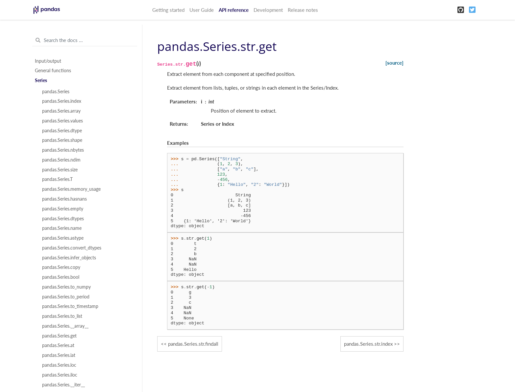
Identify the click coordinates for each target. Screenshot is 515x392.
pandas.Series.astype (63, 238)
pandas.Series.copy (61, 267)
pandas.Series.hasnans (64, 199)
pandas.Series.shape (62, 140)
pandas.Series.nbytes (63, 150)
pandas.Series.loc (59, 365)
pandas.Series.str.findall (193, 344)
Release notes (303, 10)
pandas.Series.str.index (368, 344)
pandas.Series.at (58, 345)
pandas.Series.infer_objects (69, 257)
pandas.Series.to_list (62, 316)
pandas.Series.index (61, 101)
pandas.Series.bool (60, 277)
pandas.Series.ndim (61, 160)
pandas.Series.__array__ (65, 326)
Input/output (48, 61)
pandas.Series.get (59, 335)
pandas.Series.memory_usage (71, 189)
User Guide (201, 10)
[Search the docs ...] (84, 40)
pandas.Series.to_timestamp (70, 306)
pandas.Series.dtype (62, 130)
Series (41, 80)
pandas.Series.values (62, 120)
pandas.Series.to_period (65, 296)
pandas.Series (55, 91)
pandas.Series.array (61, 111)
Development (268, 10)
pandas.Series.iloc (59, 375)
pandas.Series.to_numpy (66, 287)
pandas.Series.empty (62, 208)
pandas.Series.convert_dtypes (71, 247)
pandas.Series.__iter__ (63, 384)
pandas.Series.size (60, 169)
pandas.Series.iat (58, 355)
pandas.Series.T (57, 179)
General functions (53, 70)
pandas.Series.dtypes (63, 218)
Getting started (168, 10)
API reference (234, 10)
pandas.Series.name (62, 228)
